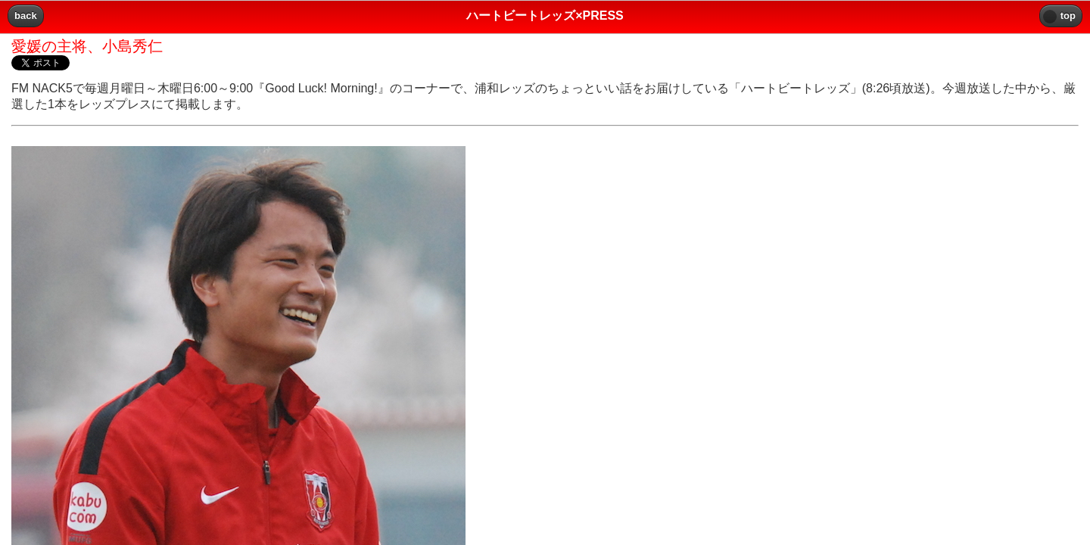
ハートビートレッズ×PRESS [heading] (545, 15)
